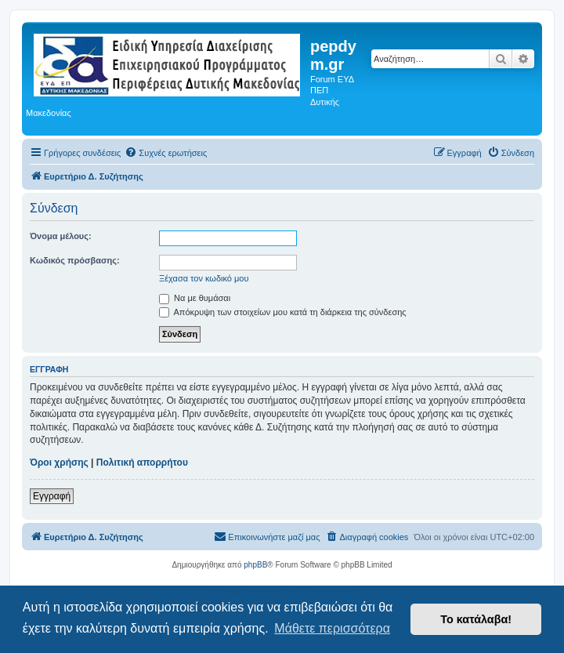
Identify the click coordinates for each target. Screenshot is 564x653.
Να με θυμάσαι (194, 298)
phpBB (255, 564)
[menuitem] (166, 152)
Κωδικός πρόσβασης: (75, 260)
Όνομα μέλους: (61, 236)
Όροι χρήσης (59, 462)
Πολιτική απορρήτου (142, 462)
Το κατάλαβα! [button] (476, 619)
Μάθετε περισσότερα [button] (332, 628)
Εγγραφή (51, 496)
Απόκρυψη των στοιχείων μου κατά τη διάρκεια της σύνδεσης (283, 312)
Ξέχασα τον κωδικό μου (204, 278)
